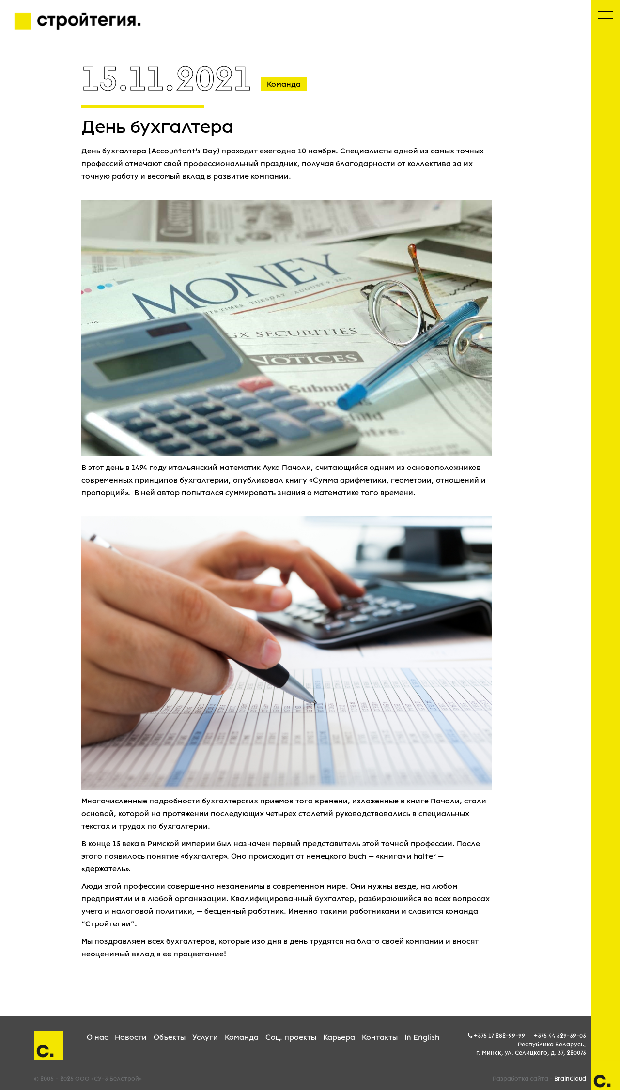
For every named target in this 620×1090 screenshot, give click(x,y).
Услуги (205, 1037)
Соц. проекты (290, 1037)
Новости (131, 1037)
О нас (97, 1037)
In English (421, 1037)
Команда (242, 1037)
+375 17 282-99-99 (499, 1035)
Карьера (339, 1037)
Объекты (170, 1037)
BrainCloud (570, 1078)
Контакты (380, 1037)
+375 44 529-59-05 (560, 1035)
